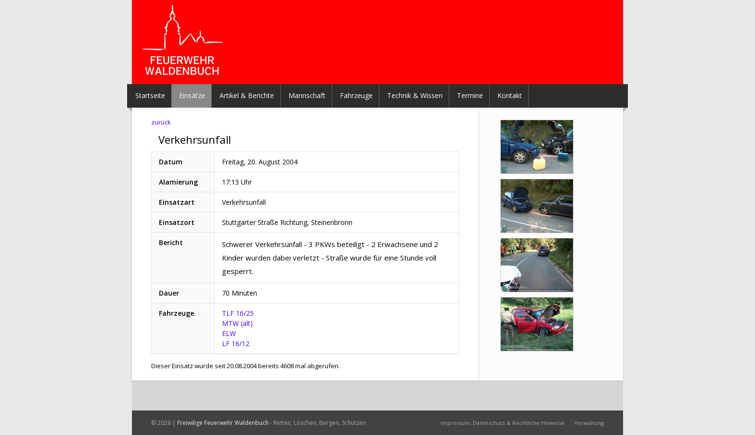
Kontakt (509, 95)
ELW (229, 333)
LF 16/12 (235, 343)
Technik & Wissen (415, 95)
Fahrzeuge (356, 95)
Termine (470, 95)
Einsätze (192, 95)
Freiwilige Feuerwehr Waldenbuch (223, 423)
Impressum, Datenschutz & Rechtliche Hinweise (503, 422)
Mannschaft (306, 95)
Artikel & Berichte (247, 95)
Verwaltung (589, 422)
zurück (161, 122)
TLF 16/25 (238, 313)
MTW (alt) (237, 323)
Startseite (150, 95)
